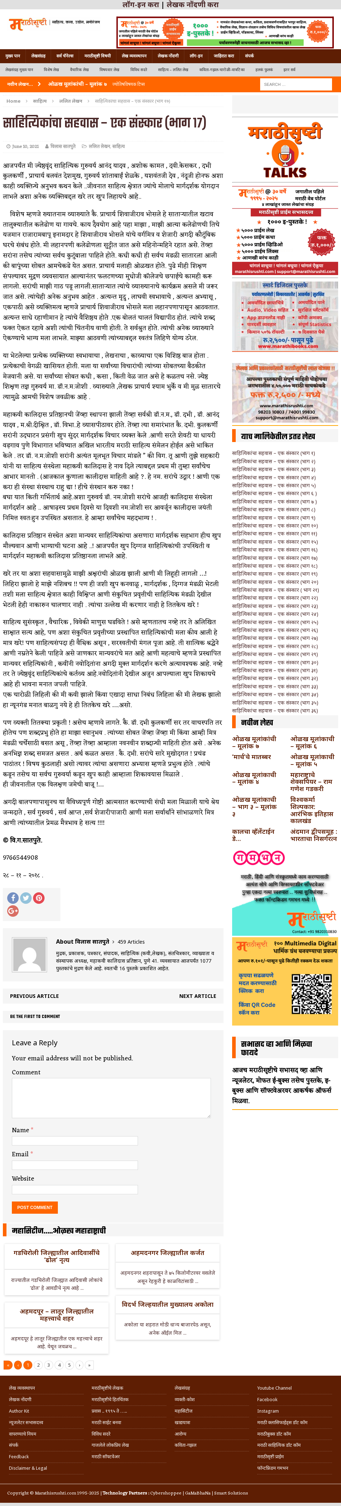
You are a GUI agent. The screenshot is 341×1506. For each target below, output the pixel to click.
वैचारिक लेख (79, 70)
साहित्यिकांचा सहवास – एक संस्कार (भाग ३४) (275, 694)
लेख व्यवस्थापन (134, 56)
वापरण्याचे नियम (22, 1434)
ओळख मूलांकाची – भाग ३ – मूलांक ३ (254, 806)
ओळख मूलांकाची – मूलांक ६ (312, 742)
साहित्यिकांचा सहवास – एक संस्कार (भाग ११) (274, 533)
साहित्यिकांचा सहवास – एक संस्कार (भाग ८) (273, 509)
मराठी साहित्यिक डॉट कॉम (279, 1445)
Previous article (34, 996)
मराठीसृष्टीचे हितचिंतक (110, 1399)
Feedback (19, 1456)
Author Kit (19, 1411)
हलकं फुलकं (264, 70)
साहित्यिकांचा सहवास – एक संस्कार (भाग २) (273, 461)
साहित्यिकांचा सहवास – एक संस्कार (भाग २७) (275, 638)
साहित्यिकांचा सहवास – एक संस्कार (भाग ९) (273, 517)
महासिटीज (184, 1411)
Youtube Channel (274, 1388)
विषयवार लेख (110, 70)
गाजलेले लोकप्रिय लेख (110, 1445)
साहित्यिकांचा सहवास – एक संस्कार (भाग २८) (275, 646)
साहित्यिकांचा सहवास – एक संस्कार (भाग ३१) (275, 670)
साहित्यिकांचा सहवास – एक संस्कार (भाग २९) (275, 654)
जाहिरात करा (224, 56)
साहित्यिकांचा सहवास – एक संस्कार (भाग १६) (275, 549)
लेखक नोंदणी (168, 56)
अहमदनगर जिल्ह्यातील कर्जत (167, 1252)
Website (23, 1179)
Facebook (267, 1399)
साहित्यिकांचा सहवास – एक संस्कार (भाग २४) (275, 613)
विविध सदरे (138, 70)
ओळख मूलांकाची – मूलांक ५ (312, 760)
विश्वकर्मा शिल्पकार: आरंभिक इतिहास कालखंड (311, 810)
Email (21, 1154)
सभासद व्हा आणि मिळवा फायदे (276, 1048)
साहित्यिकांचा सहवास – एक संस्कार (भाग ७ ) (274, 501)
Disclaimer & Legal (28, 1468)
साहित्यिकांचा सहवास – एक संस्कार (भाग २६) (275, 630)
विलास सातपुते (62, 147)
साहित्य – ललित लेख (173, 70)
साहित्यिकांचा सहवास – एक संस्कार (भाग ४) (274, 477)
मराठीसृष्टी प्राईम (270, 1456)
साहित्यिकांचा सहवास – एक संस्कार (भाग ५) (274, 485)
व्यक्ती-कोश (185, 1399)
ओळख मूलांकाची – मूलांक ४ (254, 778)
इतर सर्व (289, 70)
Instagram (268, 1411)
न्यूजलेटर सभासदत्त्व (26, 1422)
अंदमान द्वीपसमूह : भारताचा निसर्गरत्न (313, 835)
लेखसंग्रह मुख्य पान (19, 70)
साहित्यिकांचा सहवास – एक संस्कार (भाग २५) (275, 622)
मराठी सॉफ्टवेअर (106, 1456)
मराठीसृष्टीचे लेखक (107, 1388)
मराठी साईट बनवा (106, 1422)
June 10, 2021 (25, 147)
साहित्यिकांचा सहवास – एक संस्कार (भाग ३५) (275, 702)
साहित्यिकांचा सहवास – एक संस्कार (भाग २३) (275, 606)
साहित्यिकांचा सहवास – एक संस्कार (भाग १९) (275, 573)
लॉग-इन (196, 56)
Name (21, 1130)
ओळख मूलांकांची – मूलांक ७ (254, 742)
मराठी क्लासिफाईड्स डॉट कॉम (282, 1422)
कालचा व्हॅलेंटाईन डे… (253, 835)
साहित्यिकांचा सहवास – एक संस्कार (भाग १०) (275, 525)
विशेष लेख (51, 70)
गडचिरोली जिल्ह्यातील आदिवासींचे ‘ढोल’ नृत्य (57, 1256)
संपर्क (249, 56)
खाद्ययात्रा (182, 1422)
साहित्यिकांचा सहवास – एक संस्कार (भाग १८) (275, 565)
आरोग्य (180, 1434)
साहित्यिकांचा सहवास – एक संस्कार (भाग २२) (275, 597)
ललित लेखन (99, 147)
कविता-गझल (186, 1445)
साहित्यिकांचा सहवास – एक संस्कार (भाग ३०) (275, 662)
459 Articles (131, 941)
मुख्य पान (12, 56)
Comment (26, 1072)
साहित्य (40, 101)
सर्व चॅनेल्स (64, 56)
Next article (197, 996)
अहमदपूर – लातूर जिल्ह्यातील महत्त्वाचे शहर (57, 1315)
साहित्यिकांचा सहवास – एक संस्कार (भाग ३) (273, 469)
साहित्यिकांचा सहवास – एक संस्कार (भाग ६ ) (274, 493)
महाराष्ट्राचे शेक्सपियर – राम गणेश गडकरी (311, 781)
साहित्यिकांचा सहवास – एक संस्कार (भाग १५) (275, 541)
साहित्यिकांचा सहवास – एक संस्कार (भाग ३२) (275, 678)
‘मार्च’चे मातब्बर (251, 756)
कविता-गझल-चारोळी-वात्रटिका (222, 70)
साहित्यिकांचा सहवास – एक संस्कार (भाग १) (273, 453)
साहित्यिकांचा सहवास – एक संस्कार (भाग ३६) (275, 710)
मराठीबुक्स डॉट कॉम (274, 1434)
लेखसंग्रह (38, 56)
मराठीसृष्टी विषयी (97, 56)
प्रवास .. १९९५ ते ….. (109, 1411)
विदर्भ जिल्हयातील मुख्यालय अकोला (167, 1304)
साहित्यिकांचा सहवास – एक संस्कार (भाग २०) (275, 581)
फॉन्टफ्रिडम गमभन (272, 1468)
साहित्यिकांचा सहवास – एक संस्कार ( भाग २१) (275, 589)
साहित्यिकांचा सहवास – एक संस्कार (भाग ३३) (275, 686)
